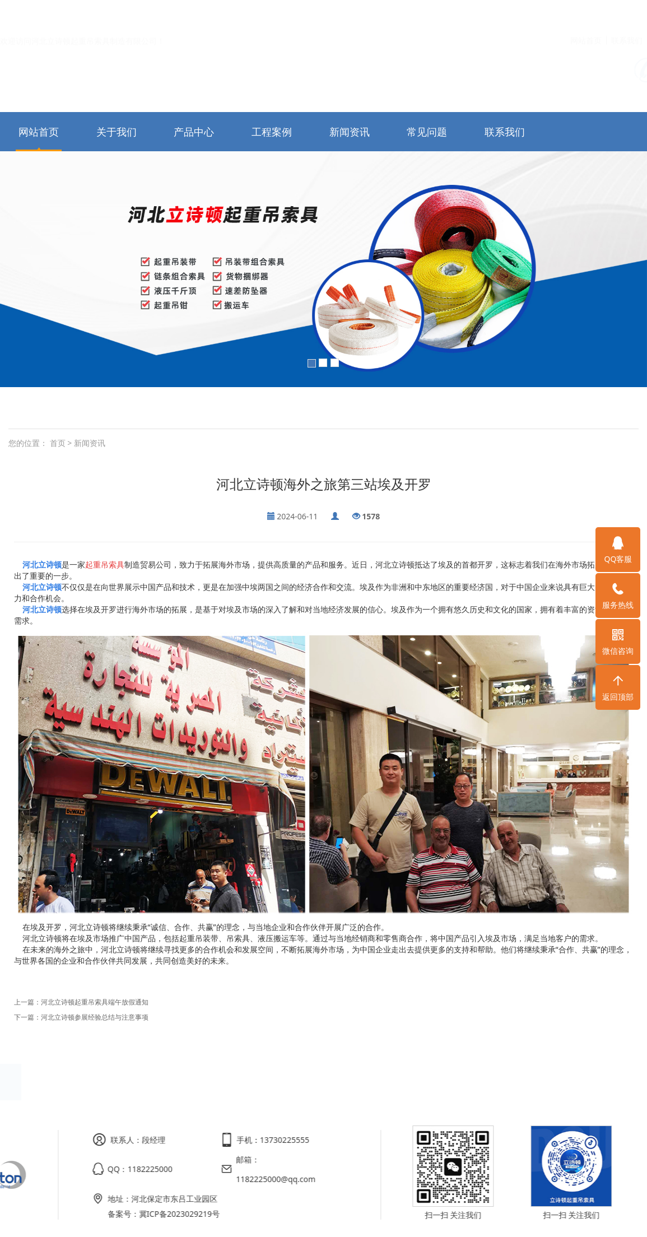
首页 (58, 443)
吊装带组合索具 (217, 407)
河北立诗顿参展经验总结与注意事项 (94, 1017)
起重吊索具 (104, 564)
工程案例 (272, 131)
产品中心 (194, 131)
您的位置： (28, 443)
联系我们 (627, 14)
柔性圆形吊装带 (152, 407)
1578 (371, 516)
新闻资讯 (349, 131)
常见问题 (427, 131)
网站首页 (586, 14)
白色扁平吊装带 (88, 407)
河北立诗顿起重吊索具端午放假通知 (94, 1002)
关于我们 (116, 131)
